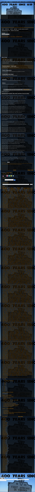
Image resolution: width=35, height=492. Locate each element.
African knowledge (15, 233)
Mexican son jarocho (19, 288)
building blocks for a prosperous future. (23, 311)
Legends (13, 285)
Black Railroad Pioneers (27, 249)
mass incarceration (13, 346)
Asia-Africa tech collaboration (19, 244)
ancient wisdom (17, 200)
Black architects (4, 205)
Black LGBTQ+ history (18, 247)
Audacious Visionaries (26, 244)
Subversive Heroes (23, 299)
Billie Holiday (7, 246)
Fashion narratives (16, 270)
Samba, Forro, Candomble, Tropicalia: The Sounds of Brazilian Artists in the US (14, 412)
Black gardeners (5, 252)
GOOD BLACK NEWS (29, 271)
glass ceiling (28, 331)
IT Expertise (9, 277)
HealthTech (29, 274)
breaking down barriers (8, 311)
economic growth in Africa (12, 324)
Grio (12, 188)
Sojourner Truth (12, 195)
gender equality (16, 331)
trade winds (28, 369)
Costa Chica (18, 263)
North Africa (17, 291)
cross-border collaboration (18, 317)
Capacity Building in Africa (25, 257)
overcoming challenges (29, 350)
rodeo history (6, 358)
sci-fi (31, 358)
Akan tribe (13, 240)
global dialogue (17, 332)
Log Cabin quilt (11, 286)
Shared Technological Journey (16, 297)
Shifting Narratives (23, 297)
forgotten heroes (9, 214)
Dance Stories (14, 265)
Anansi (8, 243)
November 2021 (5, 435)
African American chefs (27, 225)
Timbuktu (30, 301)
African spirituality (7, 196)
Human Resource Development (25, 276)
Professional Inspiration (5, 210)
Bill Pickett (26, 204)
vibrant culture (27, 374)
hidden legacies (11, 335)
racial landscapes (20, 355)
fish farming (9, 329)
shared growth (11, 216)
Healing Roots (25, 274)
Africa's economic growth (29, 222)
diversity (24, 195)
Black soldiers (30, 254)
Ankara (27, 243)
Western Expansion (5, 305)
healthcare (4, 335)
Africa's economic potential (12, 223)
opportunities (10, 350)
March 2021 (4, 444)
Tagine (18, 300)
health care (26, 214)
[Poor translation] (3, 478)
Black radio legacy (10, 254)
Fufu (25, 271)
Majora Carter (27, 199)
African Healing (28, 202)
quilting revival (19, 354)
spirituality (17, 363)
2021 (4, 387)
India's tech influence (16, 280)
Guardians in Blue (21, 273)
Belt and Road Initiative (20, 196)
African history (9, 198)
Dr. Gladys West (18, 267)
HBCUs (16, 274)
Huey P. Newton (14, 276)
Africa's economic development (21, 222)
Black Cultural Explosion (29, 246)
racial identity (12, 355)
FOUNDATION (29, 193)
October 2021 (4, 436)
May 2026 (4, 420)
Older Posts (30, 170)
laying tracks (19, 344)
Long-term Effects (16, 286)
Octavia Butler (5, 292)
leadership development (27, 344)
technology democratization (17, 368)
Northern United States (25, 291)
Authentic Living (7, 245)
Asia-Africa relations (13, 244)
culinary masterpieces (16, 318)
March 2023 (4, 432)
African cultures (19, 230)
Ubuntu (17, 303)
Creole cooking (28, 263)
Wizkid (24, 305)
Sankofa (17, 296)
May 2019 (4, 468)
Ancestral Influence (15, 243)
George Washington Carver (27, 196)
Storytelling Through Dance (13, 299)
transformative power (22, 371)
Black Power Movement (21, 249)
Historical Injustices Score (18, 207)
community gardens (30, 314)
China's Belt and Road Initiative (18, 260)
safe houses (25, 358)
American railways (29, 242)
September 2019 (5, 463)
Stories (8, 299)
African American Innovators (19, 224)
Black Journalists (13, 247)
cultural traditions (9, 320)
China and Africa (24, 259)
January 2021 (4, 446)
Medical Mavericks (5, 288)
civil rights (30, 197)
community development (24, 314)
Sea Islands (24, 296)
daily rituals (18, 320)
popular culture (27, 352)
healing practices (30, 334)
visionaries (31, 374)
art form (12, 309)
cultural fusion (15, 193)
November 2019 (5, 461)
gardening (4, 331)
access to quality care (26, 306)
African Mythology (16, 228)
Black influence (15, 252)
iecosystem (30, 337)
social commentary (19, 361)
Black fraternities (13, 205)
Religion (26, 294)
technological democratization (13, 164)
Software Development (21, 210)
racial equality (4, 201)
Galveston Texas (5, 272)
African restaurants (16, 234)
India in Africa (24, 279)
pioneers (31, 351)
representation (9, 201)
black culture (21, 200)
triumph (20, 201)
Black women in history (12, 255)
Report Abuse (20, 416)
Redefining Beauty (11, 294)
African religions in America (10, 234)
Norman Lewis (13, 291)
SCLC (3, 296)
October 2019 (4, 462)
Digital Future (23, 266)
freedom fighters (13, 214)
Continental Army (14, 263)
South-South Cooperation (9, 200)
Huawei (10, 276)
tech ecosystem (8, 217)
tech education (7, 366)
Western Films (10, 305)
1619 (25, 219)
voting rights (4, 375)
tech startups (31, 366)
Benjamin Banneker (25, 245)
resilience (7, 191)
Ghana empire (23, 272)
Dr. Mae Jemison (23, 267)
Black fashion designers (23, 251)
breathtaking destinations (14, 311)
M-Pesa (19, 286)
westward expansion (13, 375)
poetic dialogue (4, 352)
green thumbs (9, 334)
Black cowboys (18, 198)
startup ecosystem (27, 363)
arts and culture (19, 309)
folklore (29, 329)
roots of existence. (17, 358)
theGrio (18, 188)
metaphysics (31, 346)
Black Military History (8, 248)
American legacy (18, 242)
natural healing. (19, 349)
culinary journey (11, 318)
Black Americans (12, 246)
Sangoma (14, 296)
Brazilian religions (5, 256)
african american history (27, 192)
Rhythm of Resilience (23, 295)
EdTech (29, 268)
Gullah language (7, 274)
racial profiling (24, 355)
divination (20, 322)
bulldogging (30, 311)
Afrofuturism (10, 240)
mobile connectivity (23, 347)
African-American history (12, 236)
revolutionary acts (8, 357)
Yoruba (22, 211)
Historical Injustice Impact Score (10, 207)
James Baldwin (4, 282)
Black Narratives (7, 249)
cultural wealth (13, 320)
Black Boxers (16, 246)
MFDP (22, 286)
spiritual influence (8, 363)
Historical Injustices (18, 275)
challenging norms (29, 312)
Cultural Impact (30, 205)
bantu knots (26, 309)
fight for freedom (27, 328)
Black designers (7, 251)
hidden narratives (21, 335)
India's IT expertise (5, 280)
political (8, 352)
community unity (30, 315)
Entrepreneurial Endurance (29, 269)
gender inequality (21, 331)
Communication (20, 262)
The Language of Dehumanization (9, 380)
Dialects (10, 266)
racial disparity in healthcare (6, 355)
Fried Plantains (22, 271)
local (12, 345)
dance (21, 320)
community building (18, 314)
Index (31, 207)
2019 (4, 390)
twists (12, 372)
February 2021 (5, 445)
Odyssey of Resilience (9, 292)
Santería (31, 199)
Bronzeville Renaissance (19, 256)
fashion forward (8, 328)
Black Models (13, 248)
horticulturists (15, 337)
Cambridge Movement (12, 257)
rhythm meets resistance (25, 357)
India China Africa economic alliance (22, 163)
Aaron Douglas (30, 201)
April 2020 (4, 456)
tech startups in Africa (5, 367)
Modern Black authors (8, 289)
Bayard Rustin (13, 245)
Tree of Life (10, 302)
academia (22, 306)
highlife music (30, 335)
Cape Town (30, 257)
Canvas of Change (18, 257)
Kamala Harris (26, 283)
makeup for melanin (27, 345)
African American (9, 202)
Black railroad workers (21, 254)
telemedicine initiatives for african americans (13, 369)
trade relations (24, 369)
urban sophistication (8, 374)
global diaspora (22, 332)
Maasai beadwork (28, 286)
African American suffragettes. (11, 227)
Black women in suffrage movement (26, 255)
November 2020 (5, 448)
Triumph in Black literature (24, 302)
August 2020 (4, 451)
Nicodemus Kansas (5, 291)
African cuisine (28, 195)
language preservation (21, 343)
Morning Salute (13, 289)
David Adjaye (27, 265)
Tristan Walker (18, 302)
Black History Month (8, 247)
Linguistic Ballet (20, 285)
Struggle (19, 299)
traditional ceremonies (29, 370)
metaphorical (27, 346)
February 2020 (5, 458)
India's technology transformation (23, 280)
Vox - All (23, 189)
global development (13, 332)
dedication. (26, 320)
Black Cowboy (24, 246)
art (5, 309)
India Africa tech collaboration (13, 278)
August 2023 (4, 426)
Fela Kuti (20, 270)
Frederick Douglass (13, 271)
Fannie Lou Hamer (5, 270)
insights (27, 340)
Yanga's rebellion (5, 306)
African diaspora (14, 191)
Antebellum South (30, 243)
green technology (5, 334)
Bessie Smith (30, 245)
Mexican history (13, 288)
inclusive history (30, 338)
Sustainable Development (27, 210)
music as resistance (23, 348)
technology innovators (24, 368)
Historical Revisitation (29, 275)
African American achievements (13, 225)
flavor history (13, 329)
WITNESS (13, 211)
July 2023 (4, 427)
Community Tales (30, 262)
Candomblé (22, 205)
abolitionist (14, 306)
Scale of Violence (11, 210)
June (5, 382)
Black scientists (26, 254)
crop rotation (12, 317)
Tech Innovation (22, 300)
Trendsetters (14, 302)
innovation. (24, 340)
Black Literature (23, 247)
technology (7, 368)
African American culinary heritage (12, 226)
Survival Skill (27, 299)
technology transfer (22, 191)
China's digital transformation (26, 260)
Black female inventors (29, 251)
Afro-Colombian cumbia (29, 237)
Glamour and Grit (28, 272)
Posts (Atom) (9, 172)
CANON (4, 193)
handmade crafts (23, 334)
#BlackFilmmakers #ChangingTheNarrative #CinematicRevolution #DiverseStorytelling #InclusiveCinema (15, 218)
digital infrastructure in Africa (19, 321)
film (30, 328)
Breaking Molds (13, 256)
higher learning (26, 335)
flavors (16, 329)
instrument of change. (5, 341)
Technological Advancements (28, 300)
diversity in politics (16, 322)
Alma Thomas (24, 240)
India (18, 191)
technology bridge (11, 368)
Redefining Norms (16, 294)
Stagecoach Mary (5, 299)
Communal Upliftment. (15, 262)
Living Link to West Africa (5, 286)
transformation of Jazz (9, 371)
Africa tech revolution (29, 221)
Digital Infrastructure (28, 266)
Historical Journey (24, 275)
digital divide (5, 213)
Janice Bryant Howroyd (9, 282)
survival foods (30, 364)
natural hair (15, 349)
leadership (23, 344)
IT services (13, 277)
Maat (31, 286)
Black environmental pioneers (13, 251)
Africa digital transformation (15, 221)
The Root (5, 188)
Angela (24, 243)
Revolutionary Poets (17, 295)
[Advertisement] (17, 21)
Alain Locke (17, 240)
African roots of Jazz (21, 234)
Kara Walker (30, 283)
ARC (31, 192)
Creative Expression (23, 263)
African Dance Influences (10, 228)
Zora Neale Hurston (26, 211)
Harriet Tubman (4, 207)
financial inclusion (30, 213)
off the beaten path (29, 349)
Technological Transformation (6, 301)
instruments (9, 341)
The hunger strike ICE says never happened (9, 403)
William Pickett (17, 305)
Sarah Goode (20, 296)
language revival (27, 343)
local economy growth (16, 345)
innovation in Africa (19, 340)
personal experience (21, 351)
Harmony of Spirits (20, 274)
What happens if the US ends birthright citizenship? (10, 405)
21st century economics (6, 163)
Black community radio (25, 250)
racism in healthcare (29, 355)
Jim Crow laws (4, 283)
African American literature (15, 202)
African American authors (21, 225)
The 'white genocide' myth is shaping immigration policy (11, 404)
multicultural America (9, 348)
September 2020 (5, 450)
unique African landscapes (12, 373)
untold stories (28, 217)
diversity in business (10, 322)
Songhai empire (27, 298)
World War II (31, 305)
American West (13, 196)
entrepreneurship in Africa (17, 326)
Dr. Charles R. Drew (13, 267)
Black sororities (18, 205)
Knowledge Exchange (23, 208)
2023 (4, 386)
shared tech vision (28, 360)
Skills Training (8, 298)
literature (10, 345)
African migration (25, 233)
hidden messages (16, 335)
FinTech (23, 270)
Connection (10, 263)
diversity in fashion (19, 213)
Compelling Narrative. (5, 263)
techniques (17, 367)
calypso (9, 312)
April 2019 (4, 469)
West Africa (16, 211)
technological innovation (14, 217)
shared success (23, 360)
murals (13, 348)
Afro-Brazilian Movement (16, 237)
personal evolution (16, 351)
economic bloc (11, 163)
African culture (15, 230)
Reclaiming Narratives (5, 294)
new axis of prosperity (6, 164)
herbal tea (8, 335)
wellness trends (8, 375)
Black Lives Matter (28, 247)
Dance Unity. (18, 265)
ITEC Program (17, 277)
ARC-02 (28, 220)
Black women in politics (18, 255)
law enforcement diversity (14, 344)
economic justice (24, 324)
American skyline (4, 243)
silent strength (6, 361)
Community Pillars (25, 262)
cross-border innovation (24, 317)
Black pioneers (15, 253)
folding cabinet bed (25, 329)
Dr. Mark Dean (27, 267)
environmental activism (28, 326)
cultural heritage (5, 192)
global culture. (8, 332)
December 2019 (5, 460)
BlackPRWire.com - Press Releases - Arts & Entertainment (15, 192)
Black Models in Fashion (19, 248)
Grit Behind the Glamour (15, 273)
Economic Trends (20, 268)
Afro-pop (27, 239)
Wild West (19, 211)
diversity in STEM (15, 213)
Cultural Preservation (5, 199)
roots (13, 358)
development (30, 320)
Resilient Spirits (7, 295)
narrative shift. (11, 349)
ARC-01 (25, 220)
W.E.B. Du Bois (9, 211)
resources (4, 357)
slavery (12, 201)
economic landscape (29, 324)
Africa (10, 191)
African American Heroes (12, 224)
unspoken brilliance (27, 373)
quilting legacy (15, 354)
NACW (22, 289)
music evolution (28, 348)
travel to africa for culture (5, 372)
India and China (6, 279)
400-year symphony (19, 220)
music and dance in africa (17, 348)
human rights (19, 337)
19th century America (7, 220)
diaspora (3, 321)
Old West (14, 292)
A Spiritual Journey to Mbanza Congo (8, 413)
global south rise (16, 163)
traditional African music (11, 370)
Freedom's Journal (18, 271)
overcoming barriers (24, 350)
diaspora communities (8, 321)
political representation (22, 352)
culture (21, 195)
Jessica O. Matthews (25, 282)
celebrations (19, 312)
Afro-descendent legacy (19, 239)
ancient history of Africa (13, 308)
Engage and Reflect (17, 269)
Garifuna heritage (15, 272)
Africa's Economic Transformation (13, 222)
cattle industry (15, 312)
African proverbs (4, 234)
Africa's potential (30, 223)
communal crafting (13, 314)
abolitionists (18, 306)
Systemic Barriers (10, 300)
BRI (10, 245)
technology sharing (19, 164)
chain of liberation (24, 312)
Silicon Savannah (16, 210)
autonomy (23, 309)
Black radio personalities (15, 254)
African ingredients (5, 233)
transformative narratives (16, 371)
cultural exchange (30, 200)
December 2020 (5, 447)
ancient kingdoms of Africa (20, 308)
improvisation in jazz (5, 338)
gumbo (19, 334)
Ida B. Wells (28, 207)
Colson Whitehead (10, 262)
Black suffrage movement (6, 255)
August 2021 (4, 438)
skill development (11, 361)
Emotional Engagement (12, 269)
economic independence (18, 324)
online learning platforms (5, 350)
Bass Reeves (20, 204)
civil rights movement (9, 193)
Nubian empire (30, 291)
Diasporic (13, 266)
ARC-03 (31, 220)
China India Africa (26, 205)
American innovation (12, 242)
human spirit (23, 337)
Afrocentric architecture (5, 240)
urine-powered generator (20, 374)
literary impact (6, 345)
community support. (25, 315)
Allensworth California (5, 204)
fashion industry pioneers (13, 328)
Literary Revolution (29, 285)
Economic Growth (24, 193)
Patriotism (17, 292)
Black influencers (20, 252)
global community (18, 214)
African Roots (26, 228)
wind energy (18, 375)
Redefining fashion (22, 294)
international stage (30, 341)
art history (15, 309)
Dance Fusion (10, 265)
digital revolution (10, 213)
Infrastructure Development (6, 197)
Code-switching (5, 262)
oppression (14, 350)
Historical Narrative (24, 207)
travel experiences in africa (29, 371)
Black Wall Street (14, 198)
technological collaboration (29, 367)
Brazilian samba (9, 256)
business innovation (5, 312)
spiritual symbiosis (13, 363)
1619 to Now (28, 219)
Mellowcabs (9, 288)
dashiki (23, 320)
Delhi (7, 266)
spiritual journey (24, 216)
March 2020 (4, 457)
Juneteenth (17, 283)
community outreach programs (18, 315)
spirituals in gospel (22, 363)
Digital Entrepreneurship (18, 266)
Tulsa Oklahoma (5, 303)
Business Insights (7, 257)
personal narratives (26, 351)
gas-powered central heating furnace (10, 331)
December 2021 (5, 434)
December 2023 (5, 422)
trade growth (20, 369)
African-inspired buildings (27, 236)
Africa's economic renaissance (18, 223)
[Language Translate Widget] (5, 34)
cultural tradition (4, 320)
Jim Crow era (30, 282)
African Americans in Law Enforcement (25, 227)
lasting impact (8, 344)
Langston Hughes (23, 199)
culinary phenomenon (22, 318)
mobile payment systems (29, 347)
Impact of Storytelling (27, 277)
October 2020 (4, 449)
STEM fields (6, 296)
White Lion (14, 305)
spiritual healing (20, 216)
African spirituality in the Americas (28, 234)
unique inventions (22, 373)
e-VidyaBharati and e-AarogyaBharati (26, 322)
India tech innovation (29, 279)
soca (14, 361)
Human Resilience (19, 276)
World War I (27, 305)
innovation (19, 193)
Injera (15, 208)
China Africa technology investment (10, 259)
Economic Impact (15, 199)
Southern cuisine (19, 197)
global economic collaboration (28, 332)
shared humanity (18, 360)
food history (4, 214)
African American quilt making (22, 202)
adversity (31, 211)
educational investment (25, 325)
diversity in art (5, 322)
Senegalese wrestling (29, 296)
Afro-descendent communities (11, 239)
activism (31, 306)
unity (22, 201)
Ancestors (11, 243)
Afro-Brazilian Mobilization (9, 237)
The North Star (19, 301)
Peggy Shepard (26, 292)
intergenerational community (19, 341)
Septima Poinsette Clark (5, 297)
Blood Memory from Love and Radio (8, 396)
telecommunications (5, 369)
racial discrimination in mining (29, 354)
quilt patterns (10, 354)
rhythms (30, 357)
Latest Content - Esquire (15, 189)
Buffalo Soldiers (24, 256)
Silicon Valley (4, 200)
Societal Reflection (18, 298)
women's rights (24, 375)
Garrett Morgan (19, 272)
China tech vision (12, 260)
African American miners (29, 226)
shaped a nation (4, 360)
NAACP (20, 289)
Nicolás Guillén (9, 291)
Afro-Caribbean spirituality (22, 237)
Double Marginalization (7, 267)
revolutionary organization (14, 357)
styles (17, 364)
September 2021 (5, 437)
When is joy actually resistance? (7, 406)
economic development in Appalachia (21, 323)
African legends (20, 233)
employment (11, 326)
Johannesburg (8, 283)
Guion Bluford (26, 273)
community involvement (11, 315)
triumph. (10, 372)
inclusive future (18, 338)
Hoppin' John (7, 276)
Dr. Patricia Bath (10, 199)
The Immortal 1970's (6, 410)
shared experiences (7, 216)
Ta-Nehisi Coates (15, 300)
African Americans (18, 227)
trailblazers (24, 217)
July (4, 379)
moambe (14, 347)
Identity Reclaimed (22, 277)
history (30, 191)
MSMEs (24, 286)
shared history (13, 360)
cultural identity (17, 195)
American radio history (23, 242)
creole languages (8, 317)
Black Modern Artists (25, 248)
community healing (5, 315)
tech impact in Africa (17, 366)
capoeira (12, 312)
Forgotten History (27, 270)
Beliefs (23, 204)
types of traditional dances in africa (18, 372)
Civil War (31, 198)
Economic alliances (25, 268)
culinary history (7, 318)
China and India (28, 259)
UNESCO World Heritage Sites (11, 303)
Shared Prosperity (13, 197)
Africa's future (4, 202)
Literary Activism (24, 285)
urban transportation (14, 374)
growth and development (15, 334)
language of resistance (14, 343)
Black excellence (9, 205)
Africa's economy (25, 223)
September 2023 (5, 425)
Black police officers (24, 253)
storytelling (28, 216)
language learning (8, 343)
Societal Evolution (13, 298)
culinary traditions (28, 318)
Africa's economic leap (5, 223)
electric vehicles (30, 325)
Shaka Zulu (10, 297)
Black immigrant (10, 252)
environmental (23, 326)
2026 (4, 378)
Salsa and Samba (10, 296)
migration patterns (5, 347)
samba (29, 358)
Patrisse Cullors (21, 292)
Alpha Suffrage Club (29, 240)
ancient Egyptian (8, 308)
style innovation (14, 364)
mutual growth (7, 349)
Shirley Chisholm (28, 297)
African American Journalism (26, 224)
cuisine (29, 317)
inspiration (30, 340)
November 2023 (5, 423)
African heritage (4, 198)
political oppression (17, 352)
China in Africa (8, 260)
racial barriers (23, 354)
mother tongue (4, 348)
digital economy (13, 321)
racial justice (15, 355)
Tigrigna (27, 301)
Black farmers (18, 251)
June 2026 (4, 419)
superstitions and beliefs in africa (23, 364)
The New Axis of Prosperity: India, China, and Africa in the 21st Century (15, 93)
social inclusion (28, 361)
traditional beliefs (24, 370)
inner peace (4, 340)
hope (12, 337)
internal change (25, 341)
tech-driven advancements (12, 367)
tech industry (22, 366)
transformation (5, 371)
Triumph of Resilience (30, 302)
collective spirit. (4, 314)
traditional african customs (18, 370)
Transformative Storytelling (6, 302)
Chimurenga (4, 259)
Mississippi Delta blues (25, 288)
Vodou (14, 200)
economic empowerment (5, 324)
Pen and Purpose (30, 292)
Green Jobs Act (9, 273)
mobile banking (17, 347)
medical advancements (19, 346)
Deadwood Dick (4, 266)
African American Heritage (5, 224)
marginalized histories (7, 346)
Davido (31, 265)
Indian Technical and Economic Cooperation (8, 208)
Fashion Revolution (11, 270)
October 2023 (4, 424)
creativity (4, 317)
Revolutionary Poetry (12, 295)
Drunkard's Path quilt (7, 268)
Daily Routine (6, 265)
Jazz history (14, 282)
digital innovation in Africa (27, 321)
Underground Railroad (25, 197)
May (4, 383)
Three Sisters (23, 301)
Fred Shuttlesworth (7, 271)
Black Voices (30, 204)
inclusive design (14, 338)
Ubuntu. (20, 303)
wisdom (21, 375)
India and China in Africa (12, 279)
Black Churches (20, 246)
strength (10, 364)
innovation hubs (14, 340)
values (24, 374)
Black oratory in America (10, 253)
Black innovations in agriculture (26, 252)
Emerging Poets (6, 269)
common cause (8, 314)
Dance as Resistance (23, 265)
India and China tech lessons (19, 279)
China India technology (18, 259)
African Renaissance (21, 228)
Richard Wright (28, 295)
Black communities (19, 250)
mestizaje (24, 346)
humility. (27, 337)
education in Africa (20, 325)
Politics (6, 189)
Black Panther (12, 249)
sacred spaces (21, 358)
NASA (25, 289)
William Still (21, 305)
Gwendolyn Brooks (12, 274)
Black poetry (19, 253)
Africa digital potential (8, 221)
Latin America (28, 208)
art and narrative (9, 309)
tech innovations (27, 366)
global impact (22, 214)
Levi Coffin (16, 285)
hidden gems (30, 214)
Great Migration (7, 195)
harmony (27, 334)
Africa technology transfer (5, 222)
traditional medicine (16, 201)
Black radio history (5, 254)
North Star (21, 291)
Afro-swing (30, 239)
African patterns (30, 233)
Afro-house (24, 239)
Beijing (21, 245)
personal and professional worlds (9, 351)
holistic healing (9, 337)
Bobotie (27, 198)
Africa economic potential (23, 221)
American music (16, 204)
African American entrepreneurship (21, 226)
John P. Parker (13, 283)
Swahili (6, 300)
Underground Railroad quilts (25, 303)
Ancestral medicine (20, 243)
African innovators (10, 233)
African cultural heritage (10, 230)
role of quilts (10, 358)
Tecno (10, 301)
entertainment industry (25, 213)
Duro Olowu (12, 268)
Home (14, 170)
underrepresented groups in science (27, 372)
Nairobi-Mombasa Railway (29, 289)
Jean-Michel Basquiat (19, 282)
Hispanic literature (8, 275)
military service (10, 347)
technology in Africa (20, 217)
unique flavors (17, 373)
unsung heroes (25, 201)
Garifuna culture (10, 272)
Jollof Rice (19, 199)
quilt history (7, 354)
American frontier (7, 242)
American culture (11, 204)
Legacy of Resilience (8, 285)
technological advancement (22, 367)
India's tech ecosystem (10, 280)
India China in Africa (29, 278)
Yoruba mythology (10, 306)
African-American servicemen (19, 236)
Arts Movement (8, 244)
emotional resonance (6, 326)
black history (25, 200)
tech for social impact (12, 366)
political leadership (12, 352)
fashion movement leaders (21, 328)
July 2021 (4, 439)
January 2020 (4, 459)
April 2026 (4, 421)
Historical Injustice (13, 275)
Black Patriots (16, 249)
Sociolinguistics (23, 298)
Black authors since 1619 (8, 250)
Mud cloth (17, 289)
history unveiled (4, 337)
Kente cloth (18, 208)
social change (15, 216)
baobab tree (30, 309)
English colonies (23, 269)
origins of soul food (18, 350)
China (27, 191)
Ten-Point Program (14, 301)
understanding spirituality (5, 373)
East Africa (16, 268)
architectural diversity (26, 308)
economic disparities (29, 323)
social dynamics (24, 361)
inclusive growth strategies (24, 338)
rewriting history (19, 357)
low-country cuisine (22, 345)
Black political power (29, 253)
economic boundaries (13, 323)
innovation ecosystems (9, 340)
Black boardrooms (14, 250)
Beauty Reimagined (18, 245)
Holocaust (4, 276)
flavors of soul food (20, 329)
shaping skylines (9, 360)
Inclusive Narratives (7, 278)
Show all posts (26, 89)
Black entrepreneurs (23, 198)
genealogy (25, 331)
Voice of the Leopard (6, 411)
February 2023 (5, 433)
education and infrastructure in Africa (12, 325)
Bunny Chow (28, 256)
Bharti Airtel (4, 246)
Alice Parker (20, 240)
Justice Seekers (21, 283)
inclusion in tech (10, 338)
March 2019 (4, 470)
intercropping (13, 341)
